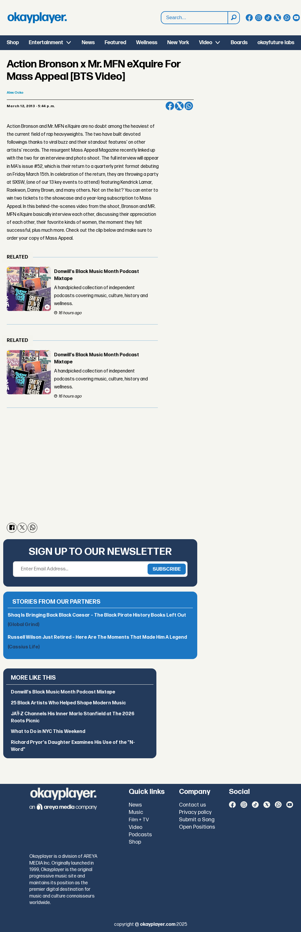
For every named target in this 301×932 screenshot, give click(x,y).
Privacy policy (195, 812)
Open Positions (197, 827)
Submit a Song (197, 820)
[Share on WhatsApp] (188, 106)
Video (205, 42)
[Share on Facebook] (169, 106)
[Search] (233, 18)
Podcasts (140, 835)
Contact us (192, 805)
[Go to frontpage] (37, 18)
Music (136, 812)
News (88, 42)
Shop (13, 42)
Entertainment (46, 42)
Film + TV (139, 820)
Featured (115, 42)
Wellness (146, 42)
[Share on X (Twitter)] (179, 106)
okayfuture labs (275, 42)
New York (178, 42)
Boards (239, 42)
